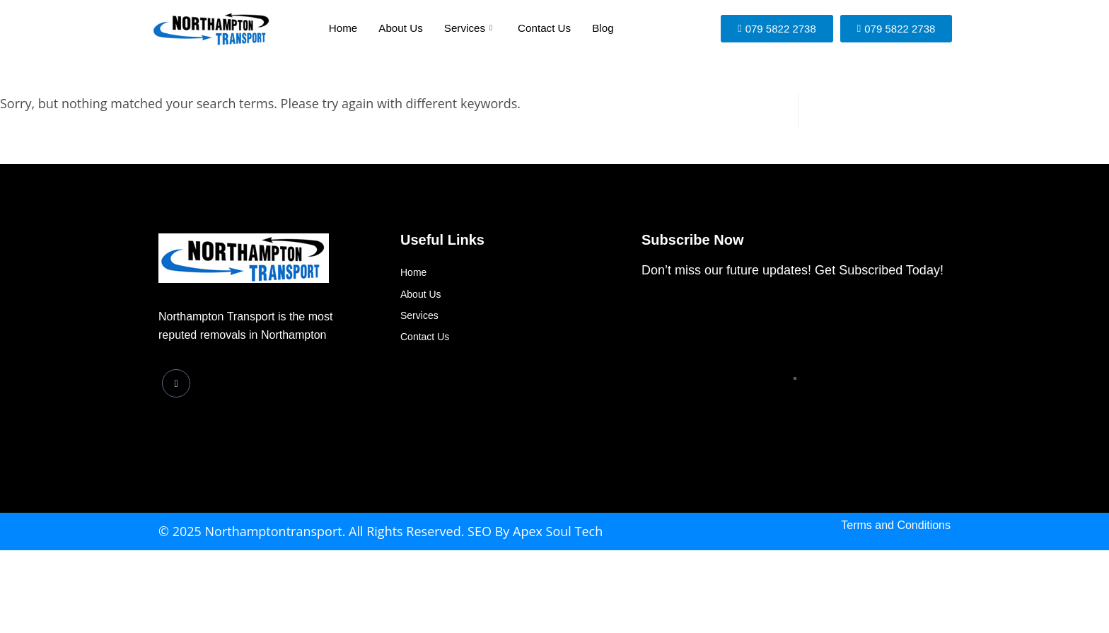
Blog (601, 29)
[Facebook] (176, 383)
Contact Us (544, 29)
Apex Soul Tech (558, 531)
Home (344, 29)
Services (468, 28)
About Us (401, 29)
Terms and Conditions (896, 525)
